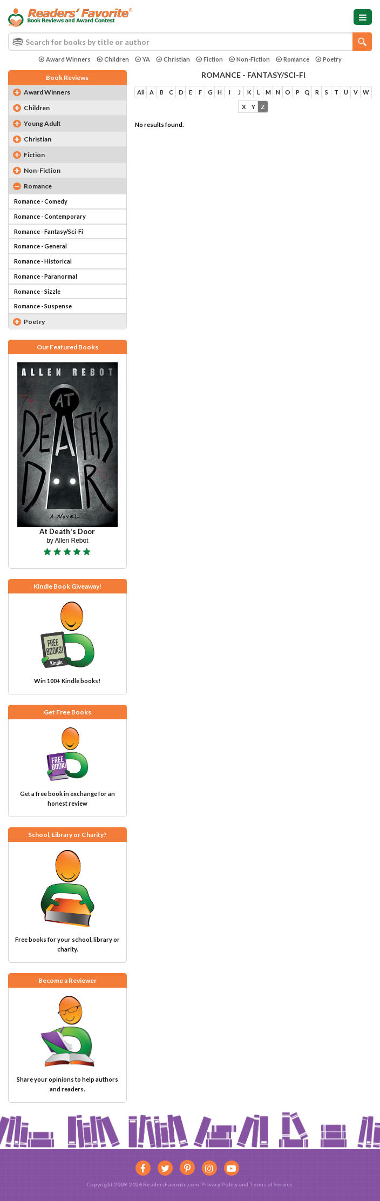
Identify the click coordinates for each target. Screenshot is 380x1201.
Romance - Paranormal (45, 276)
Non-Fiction (249, 59)
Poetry (328, 59)
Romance (292, 59)
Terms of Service (271, 1184)
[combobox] (190, 41)
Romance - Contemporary (50, 216)
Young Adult (42, 123)
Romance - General (40, 245)
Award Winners (64, 59)
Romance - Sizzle (37, 291)
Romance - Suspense (43, 305)
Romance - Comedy (40, 201)
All (141, 92)
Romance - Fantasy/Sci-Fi (48, 231)
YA (142, 59)
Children (113, 59)
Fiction (209, 59)
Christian (173, 59)
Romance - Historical (43, 261)
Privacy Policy (219, 1184)
